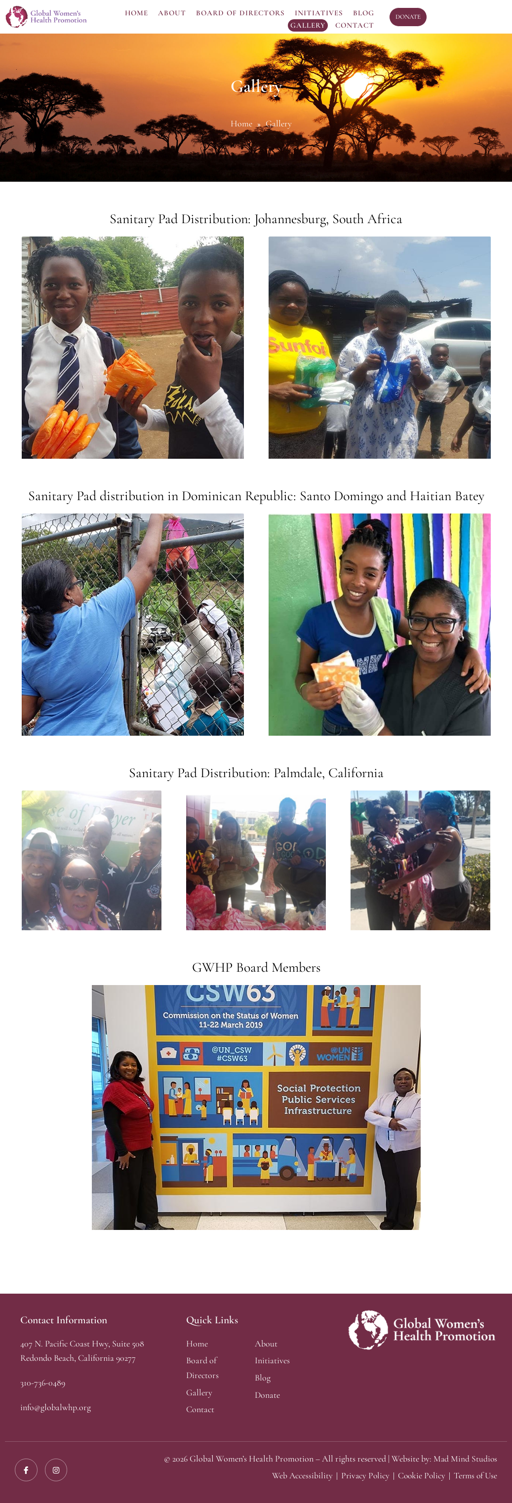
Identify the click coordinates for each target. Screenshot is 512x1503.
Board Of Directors (240, 12)
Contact (354, 25)
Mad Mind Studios (465, 1458)
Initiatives (319, 12)
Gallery (307, 25)
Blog (363, 12)
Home (136, 12)
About (172, 12)
